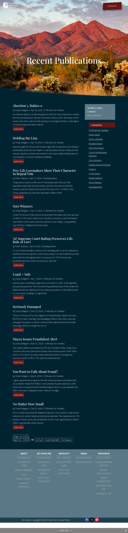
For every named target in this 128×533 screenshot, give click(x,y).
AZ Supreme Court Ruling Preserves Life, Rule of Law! (43, 240)
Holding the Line (25, 138)
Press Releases (83, 457)
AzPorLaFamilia (96, 139)
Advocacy (58, 6)
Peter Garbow (21, 178)
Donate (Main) (43, 457)
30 (52, 439)
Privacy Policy (23, 479)
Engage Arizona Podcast (100, 164)
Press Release (95, 182)
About (25, 6)
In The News (94, 173)
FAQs (23, 474)
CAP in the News (96, 148)
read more (18, 128)
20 (48, 439)
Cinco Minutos (95, 160)
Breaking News (50, 178)
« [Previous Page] (19, 439)
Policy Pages (103, 457)
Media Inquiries (83, 462)
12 (41, 439)
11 (36, 439)
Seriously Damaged (27, 306)
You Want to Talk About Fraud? (35, 371)
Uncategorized (95, 187)
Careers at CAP (103, 493)
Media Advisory (95, 178)
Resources (86, 6)
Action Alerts (94, 134)
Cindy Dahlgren (22, 110)
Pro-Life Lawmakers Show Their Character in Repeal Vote (44, 172)
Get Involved (41, 6)
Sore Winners (23, 206)
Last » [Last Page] (68, 439)
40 (57, 439)
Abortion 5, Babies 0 (27, 105)
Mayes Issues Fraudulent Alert (35, 339)
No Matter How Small (28, 404)
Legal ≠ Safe (22, 274)
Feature (92, 169)
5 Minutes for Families (54, 110)
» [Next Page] (63, 439)
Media (72, 6)
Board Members (23, 470)
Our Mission (23, 457)
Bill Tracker (63, 457)
